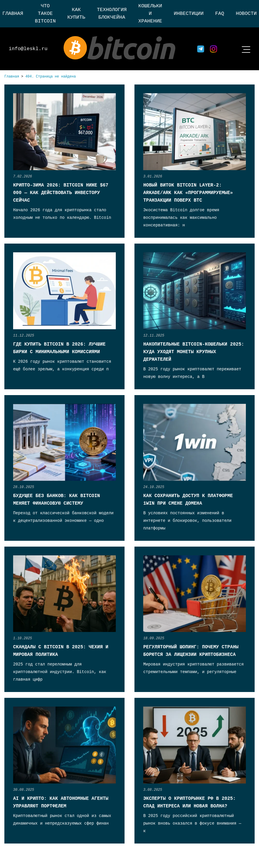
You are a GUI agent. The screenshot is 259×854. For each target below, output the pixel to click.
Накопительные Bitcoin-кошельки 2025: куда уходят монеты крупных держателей (193, 352)
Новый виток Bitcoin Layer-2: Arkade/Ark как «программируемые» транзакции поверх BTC (188, 193)
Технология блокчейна (112, 13)
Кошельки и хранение (150, 13)
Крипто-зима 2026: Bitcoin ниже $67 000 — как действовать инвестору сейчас (60, 193)
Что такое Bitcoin (45, 13)
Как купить (76, 13)
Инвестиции (189, 13)
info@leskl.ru (28, 49)
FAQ (219, 13)
